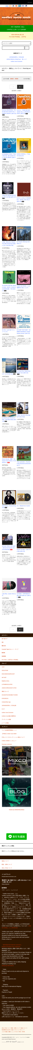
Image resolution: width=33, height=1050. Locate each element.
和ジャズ (24, 59)
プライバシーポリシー (19, 1029)
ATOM (23, 1031)
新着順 (16, 78)
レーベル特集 (5, 723)
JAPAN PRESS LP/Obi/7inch (14, 59)
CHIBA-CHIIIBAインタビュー (9, 740)
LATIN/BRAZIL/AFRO (7, 684)
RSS (20, 1031)
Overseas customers (7, 744)
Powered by (13, 1042)
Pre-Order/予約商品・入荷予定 (16, 36)
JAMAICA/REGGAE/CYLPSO (9, 688)
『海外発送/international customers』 (12, 944)
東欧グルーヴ (5, 691)
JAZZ (3, 667)
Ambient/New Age (6, 702)
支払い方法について (6, 1028)
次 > (20, 86)
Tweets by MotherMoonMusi (16, 809)
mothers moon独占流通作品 (9, 716)
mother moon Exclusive (16, 61)
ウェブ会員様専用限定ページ (9, 730)
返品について (24, 1028)
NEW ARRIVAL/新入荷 (16, 34)
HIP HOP (4, 677)
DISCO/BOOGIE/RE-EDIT (8, 674)
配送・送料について (15, 1028)
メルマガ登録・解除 (6, 1031)
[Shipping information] (8, 965)
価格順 (12, 78)
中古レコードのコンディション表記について (13, 737)
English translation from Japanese (11, 946)
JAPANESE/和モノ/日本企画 (16, 57)
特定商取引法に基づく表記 (7, 1029)
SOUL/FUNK (5, 670)
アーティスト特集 (6, 719)
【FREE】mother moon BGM (9, 733)
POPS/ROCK (5, 698)
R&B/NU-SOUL (5, 681)
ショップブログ (14, 1031)
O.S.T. (3, 709)
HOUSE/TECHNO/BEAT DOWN (10, 695)
